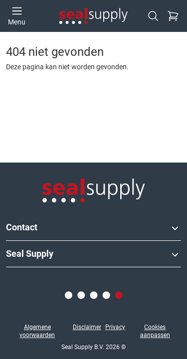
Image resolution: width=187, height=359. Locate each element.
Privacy (115, 327)
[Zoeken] (153, 16)
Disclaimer (87, 327)
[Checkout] (173, 16)
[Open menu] (16, 16)
